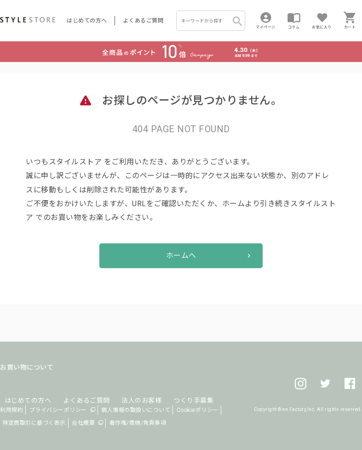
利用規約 (11, 410)
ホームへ (181, 255)
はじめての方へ (87, 20)
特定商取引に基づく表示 (34, 423)
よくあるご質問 (143, 20)
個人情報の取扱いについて (135, 410)
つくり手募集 (175, 389)
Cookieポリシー (197, 410)
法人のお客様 (128, 389)
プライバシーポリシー (58, 410)
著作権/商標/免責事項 (138, 423)
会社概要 (83, 423)
